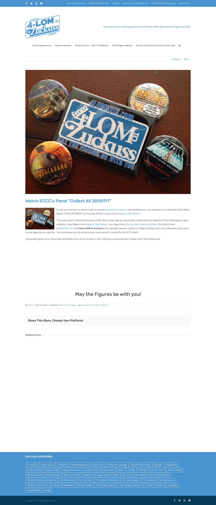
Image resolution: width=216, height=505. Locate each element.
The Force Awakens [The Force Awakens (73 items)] (131, 480)
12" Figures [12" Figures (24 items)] (32, 465)
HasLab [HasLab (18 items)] (121, 470)
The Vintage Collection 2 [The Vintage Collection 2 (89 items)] (131, 485)
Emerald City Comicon (116, 209)
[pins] (108, 132)
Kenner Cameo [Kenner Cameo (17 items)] (157, 470)
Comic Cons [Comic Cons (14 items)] (98, 465)
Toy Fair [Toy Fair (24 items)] (149, 485)
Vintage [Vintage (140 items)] (47, 490)
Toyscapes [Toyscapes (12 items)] (172, 485)
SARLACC (104, 305)
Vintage (72, 305)
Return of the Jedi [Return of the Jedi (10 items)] (72, 475)
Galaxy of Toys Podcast (129, 213)
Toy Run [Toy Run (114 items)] (160, 485)
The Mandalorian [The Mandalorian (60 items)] (167, 480)
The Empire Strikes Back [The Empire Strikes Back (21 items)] (107, 480)
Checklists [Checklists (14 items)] (62, 465)
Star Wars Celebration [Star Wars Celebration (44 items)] (140, 475)
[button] (179, 45)
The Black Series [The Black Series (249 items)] (67, 480)
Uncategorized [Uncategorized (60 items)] (33, 490)
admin (30, 305)
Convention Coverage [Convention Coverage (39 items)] (117, 465)
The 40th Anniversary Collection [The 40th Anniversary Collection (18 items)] (41, 480)
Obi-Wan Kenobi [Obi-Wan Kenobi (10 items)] (34, 475)
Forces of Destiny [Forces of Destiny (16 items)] (35, 470)
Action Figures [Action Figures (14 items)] (47, 465)
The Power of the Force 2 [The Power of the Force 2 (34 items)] (38, 485)
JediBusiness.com (64, 228)
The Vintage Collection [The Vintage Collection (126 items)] (106, 485)
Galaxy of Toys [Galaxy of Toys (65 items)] (91, 470)
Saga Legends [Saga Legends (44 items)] (103, 475)
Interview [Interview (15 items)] (143, 470)
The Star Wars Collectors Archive (141, 224)
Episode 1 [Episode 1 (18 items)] (158, 465)
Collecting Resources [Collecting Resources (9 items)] (79, 465)
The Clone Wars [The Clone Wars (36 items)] (85, 480)
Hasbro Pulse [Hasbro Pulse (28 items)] (108, 470)
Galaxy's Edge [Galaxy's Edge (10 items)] (52, 470)
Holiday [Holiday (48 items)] (131, 470)
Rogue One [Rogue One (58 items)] (89, 475)
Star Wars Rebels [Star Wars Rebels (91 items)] (161, 475)
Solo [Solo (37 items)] (124, 475)
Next (186, 59)
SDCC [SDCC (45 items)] (116, 475)
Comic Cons (63, 305)
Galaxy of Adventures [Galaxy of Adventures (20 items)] (72, 470)
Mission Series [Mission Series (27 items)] (174, 470)
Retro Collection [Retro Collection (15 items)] (53, 475)
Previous (176, 59)
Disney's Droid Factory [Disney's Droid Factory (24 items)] (140, 465)
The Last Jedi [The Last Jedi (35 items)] (149, 480)
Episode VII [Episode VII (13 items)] (172, 465)
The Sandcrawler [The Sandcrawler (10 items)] (84, 485)
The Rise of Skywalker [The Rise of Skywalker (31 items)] (63, 485)
